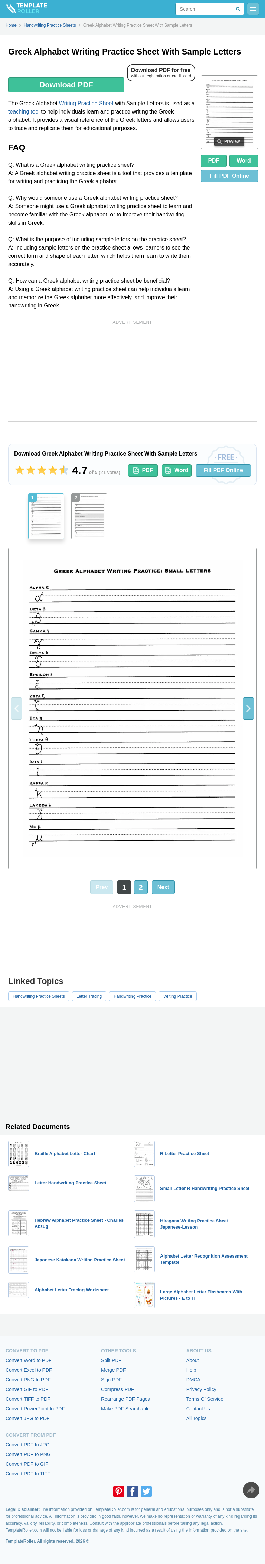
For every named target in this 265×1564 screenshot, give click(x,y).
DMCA (193, 1379)
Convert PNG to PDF (28, 1379)
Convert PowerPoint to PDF (35, 1408)
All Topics (196, 1418)
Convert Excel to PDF (29, 1370)
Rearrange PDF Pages (125, 1399)
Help (191, 1370)
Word (244, 161)
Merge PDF (113, 1370)
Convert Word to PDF (29, 1360)
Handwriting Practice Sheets (39, 996)
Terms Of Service (204, 1399)
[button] (248, 708)
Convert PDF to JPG (28, 1444)
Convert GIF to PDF (27, 1389)
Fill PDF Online (223, 470)
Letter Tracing (89, 996)
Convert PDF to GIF (27, 1464)
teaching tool (24, 112)
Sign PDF (111, 1379)
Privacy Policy (201, 1389)
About (192, 1360)
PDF (213, 161)
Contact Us (198, 1408)
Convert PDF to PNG (28, 1454)
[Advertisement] (132, 375)
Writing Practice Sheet (86, 103)
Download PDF (66, 84)
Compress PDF (117, 1389)
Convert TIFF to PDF (28, 1399)
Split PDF (111, 1360)
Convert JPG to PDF (28, 1418)
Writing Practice (177, 996)
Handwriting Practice (132, 996)
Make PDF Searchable (125, 1408)
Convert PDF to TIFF (28, 1473)
